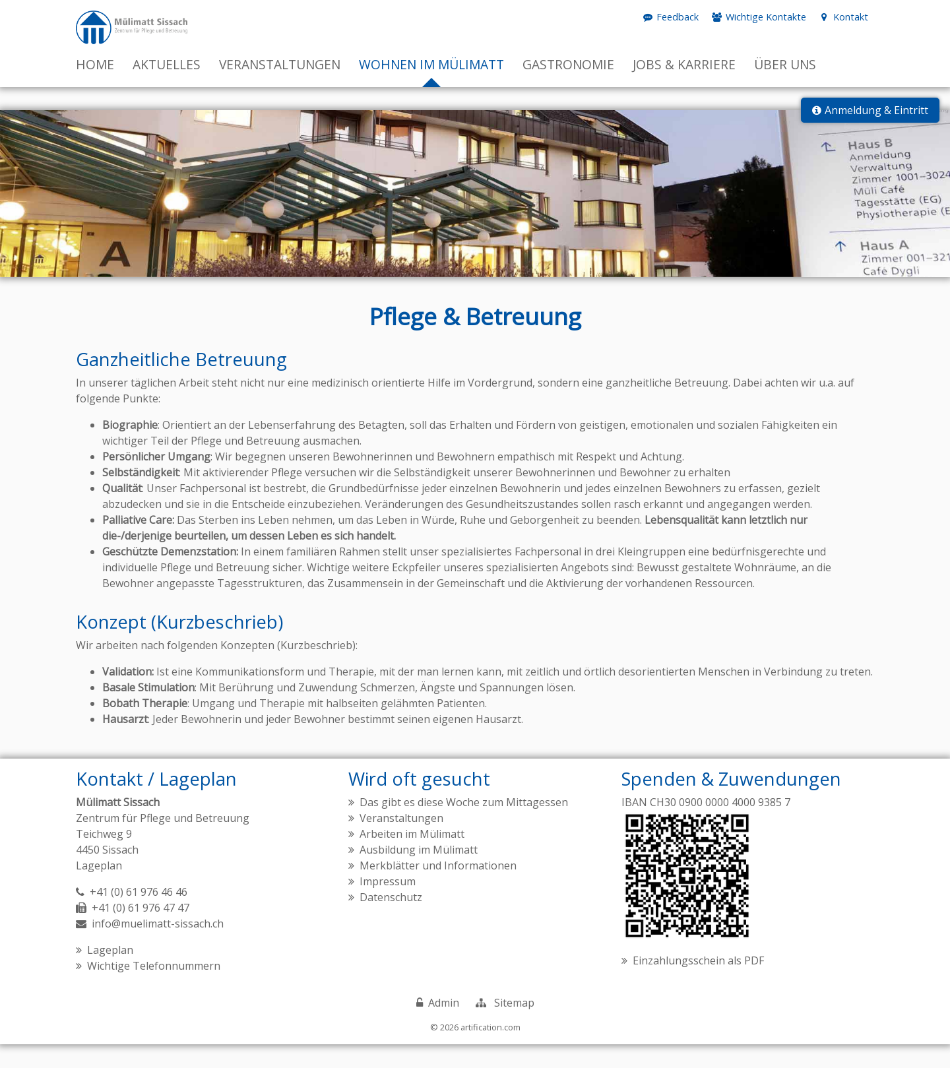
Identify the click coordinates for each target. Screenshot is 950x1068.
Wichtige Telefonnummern (153, 989)
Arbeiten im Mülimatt (412, 857)
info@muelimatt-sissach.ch (158, 946)
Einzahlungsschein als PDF (698, 983)
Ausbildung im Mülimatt (419, 872)
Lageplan (99, 888)
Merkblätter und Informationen (438, 888)
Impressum (388, 904)
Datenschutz (391, 920)
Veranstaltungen (401, 841)
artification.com (490, 1050)
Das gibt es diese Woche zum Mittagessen (464, 825)
